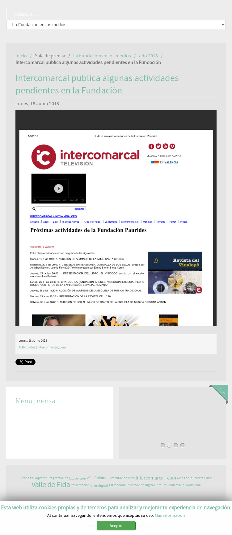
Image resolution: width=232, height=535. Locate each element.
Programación (58, 478)
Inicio (21, 56)
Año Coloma (97, 478)
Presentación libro (121, 478)
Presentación (80, 485)
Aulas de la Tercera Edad (194, 478)
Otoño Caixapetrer (33, 478)
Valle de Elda (51, 484)
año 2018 (148, 56)
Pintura (161, 485)
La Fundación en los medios (102, 56)
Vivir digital (99, 485)
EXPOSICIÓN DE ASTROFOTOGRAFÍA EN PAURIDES (172, 409)
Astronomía (117, 485)
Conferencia (175, 485)
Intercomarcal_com (51, 347)
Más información (170, 515)
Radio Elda (193, 485)
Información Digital (141, 485)
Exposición (77, 478)
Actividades (27, 347)
